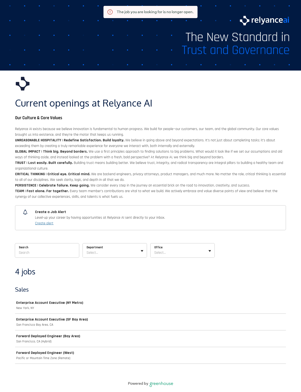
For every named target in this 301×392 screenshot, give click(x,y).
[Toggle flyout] (142, 251)
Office (158, 247)
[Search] (47, 253)
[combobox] (154, 252)
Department (95, 247)
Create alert (44, 223)
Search (23, 247)
